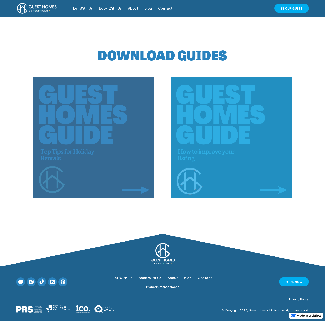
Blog (148, 8)
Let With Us (83, 8)
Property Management (162, 287)
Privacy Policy (299, 299)
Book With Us (110, 8)
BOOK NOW (294, 282)
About (133, 8)
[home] (37, 8)
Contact (165, 8)
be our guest (292, 8)
